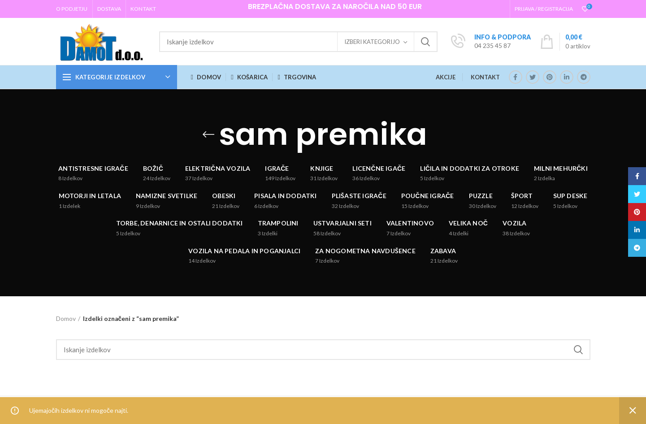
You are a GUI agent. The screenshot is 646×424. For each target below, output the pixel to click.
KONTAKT (485, 77)
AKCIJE (445, 77)
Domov (66, 318)
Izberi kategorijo (372, 41)
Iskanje (425, 41)
